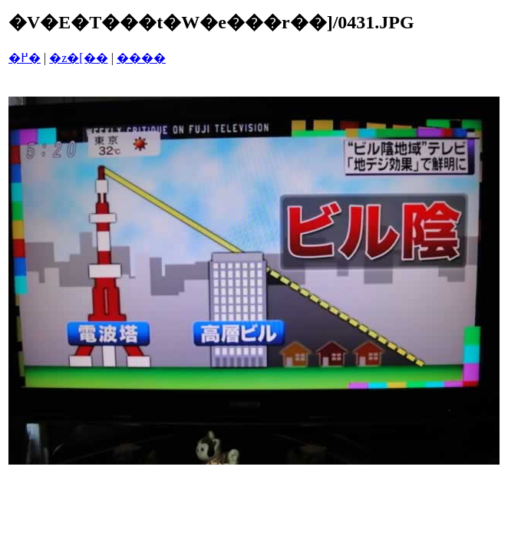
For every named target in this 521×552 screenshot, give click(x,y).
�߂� (24, 57)
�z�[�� (78, 57)
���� (141, 57)
